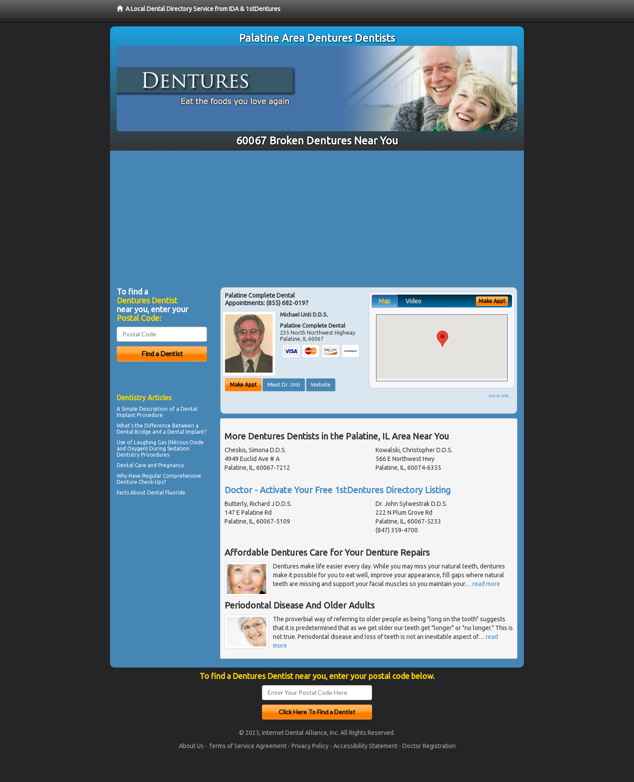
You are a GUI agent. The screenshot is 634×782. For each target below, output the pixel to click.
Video (413, 301)
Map (385, 301)
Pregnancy (171, 465)
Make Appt (243, 384)
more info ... (500, 395)
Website (321, 384)
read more (486, 583)
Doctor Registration (429, 745)
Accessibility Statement (365, 745)
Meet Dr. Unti (283, 384)
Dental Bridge (134, 432)
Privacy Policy (309, 745)
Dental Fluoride (166, 492)
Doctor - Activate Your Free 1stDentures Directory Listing (338, 490)
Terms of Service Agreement (248, 745)
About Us (191, 745)
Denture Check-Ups (140, 482)
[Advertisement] (317, 216)
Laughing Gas (150, 442)
